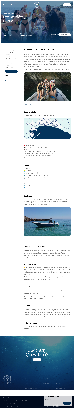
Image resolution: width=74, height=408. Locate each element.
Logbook (55, 4)
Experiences (5, 4)
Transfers (13, 4)
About (19, 4)
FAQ (49, 4)
